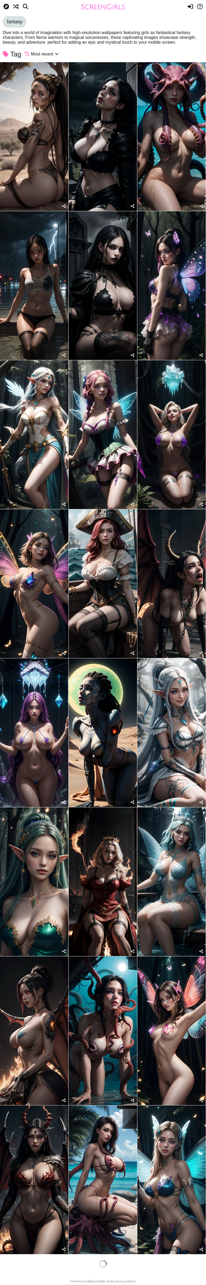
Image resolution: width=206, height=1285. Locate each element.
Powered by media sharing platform (103, 1281)
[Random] (15, 6)
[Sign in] (190, 6)
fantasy (14, 21)
